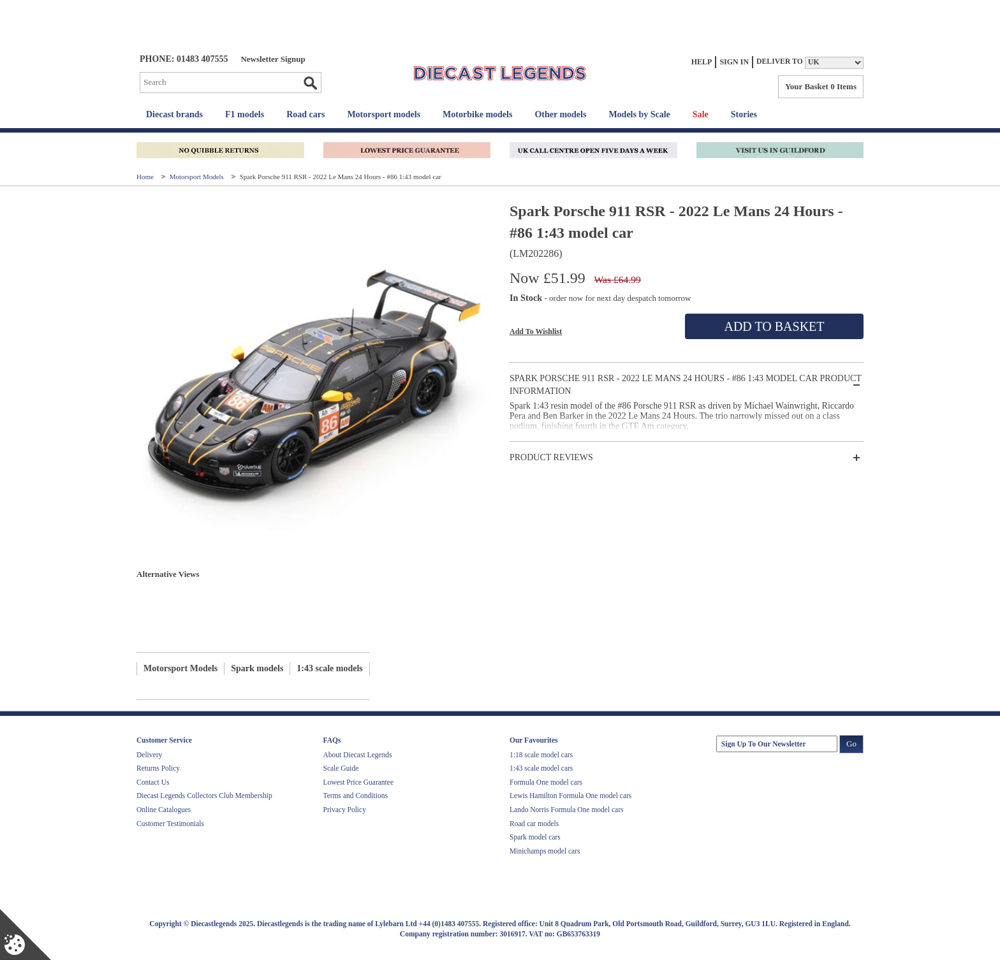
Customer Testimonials (170, 823)
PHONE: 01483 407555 (184, 59)
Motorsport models (383, 114)
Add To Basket (774, 326)
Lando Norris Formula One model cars (567, 809)
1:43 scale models (329, 668)
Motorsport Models (198, 176)
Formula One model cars (546, 782)
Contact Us (152, 782)
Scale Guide (341, 768)
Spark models (257, 668)
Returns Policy (158, 768)
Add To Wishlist (536, 331)
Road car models (534, 823)
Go (310, 83)
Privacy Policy (344, 809)
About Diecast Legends (357, 755)
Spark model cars (535, 837)
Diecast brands (174, 114)
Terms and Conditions (355, 795)
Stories (744, 114)
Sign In (734, 61)
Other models (560, 114)
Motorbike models (477, 114)
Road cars (305, 114)
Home (146, 176)
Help (701, 61)
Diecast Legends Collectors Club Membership (204, 795)
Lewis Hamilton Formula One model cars (570, 795)
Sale (701, 114)
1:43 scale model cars (541, 768)
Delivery (149, 755)
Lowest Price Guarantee (358, 782)
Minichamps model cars (545, 851)
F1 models (244, 114)
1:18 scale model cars (541, 755)
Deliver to (779, 61)
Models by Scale (639, 114)
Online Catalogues (163, 809)
